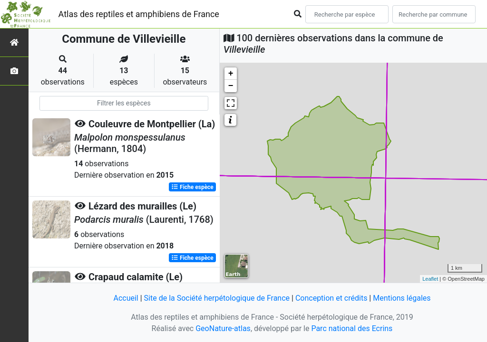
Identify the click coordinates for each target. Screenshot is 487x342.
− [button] (231, 86)
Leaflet (430, 279)
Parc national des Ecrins (351, 328)
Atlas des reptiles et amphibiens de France (138, 14)
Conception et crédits (331, 298)
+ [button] (231, 73)
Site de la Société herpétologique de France (217, 298)
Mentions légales (401, 298)
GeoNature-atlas (223, 328)
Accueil (125, 298)
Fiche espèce (192, 187)
